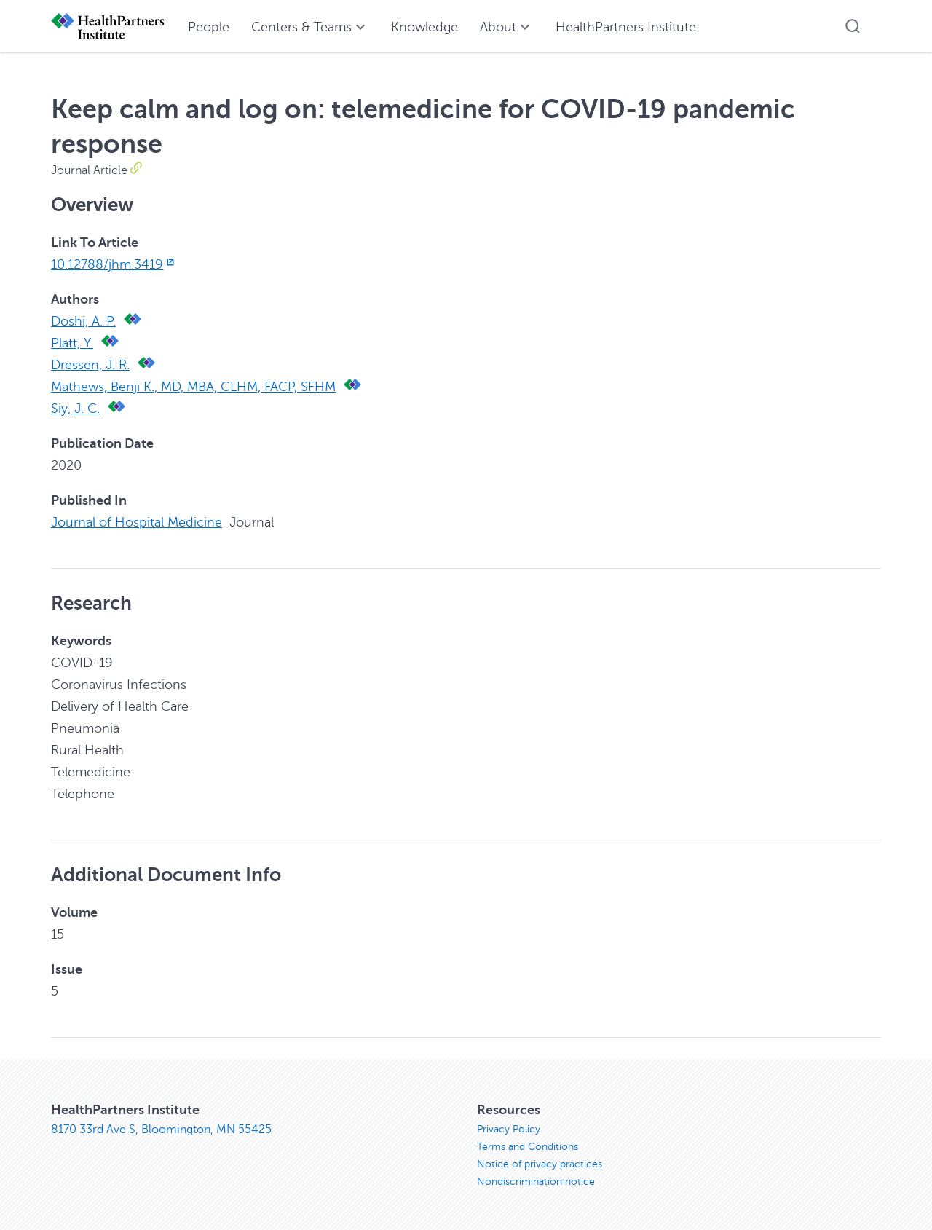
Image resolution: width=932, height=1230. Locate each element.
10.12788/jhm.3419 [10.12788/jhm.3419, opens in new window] (114, 264)
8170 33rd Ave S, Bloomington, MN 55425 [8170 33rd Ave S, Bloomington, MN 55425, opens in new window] (161, 1129)
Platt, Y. (72, 343)
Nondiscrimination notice (536, 1181)
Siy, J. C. (75, 408)
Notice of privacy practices (539, 1164)
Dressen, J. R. (90, 365)
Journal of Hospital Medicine (136, 522)
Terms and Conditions (527, 1146)
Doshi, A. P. (83, 321)
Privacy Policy (508, 1129)
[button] (852, 26)
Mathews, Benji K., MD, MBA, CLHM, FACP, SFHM (193, 386)
